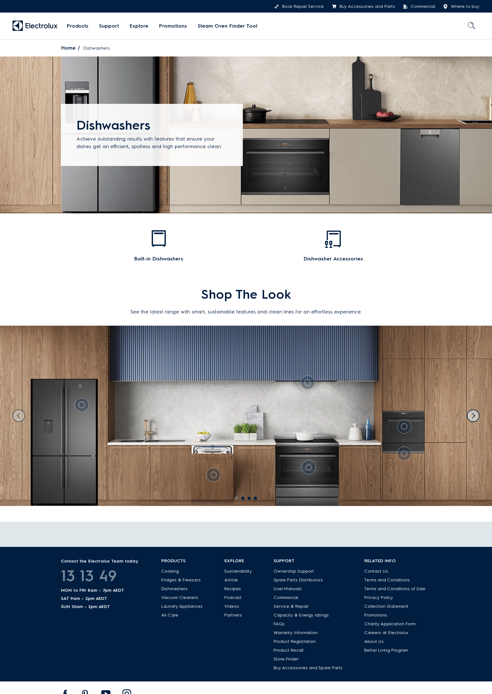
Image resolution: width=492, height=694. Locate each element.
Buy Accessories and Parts (363, 6)
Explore (139, 26)
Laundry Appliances (182, 606)
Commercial (419, 6)
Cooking (170, 571)
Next (473, 415)
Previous (19, 415)
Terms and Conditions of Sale (394, 588)
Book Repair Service (299, 6)
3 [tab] (251, 500)
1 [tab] (239, 500)
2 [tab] (245, 500)
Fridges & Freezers (181, 580)
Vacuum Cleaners (179, 597)
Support (109, 26)
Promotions (173, 26)
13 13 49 (89, 576)
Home (68, 48)
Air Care (169, 615)
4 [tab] (257, 500)
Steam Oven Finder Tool (227, 26)
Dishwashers (174, 588)
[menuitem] (78, 26)
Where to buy (461, 6)
